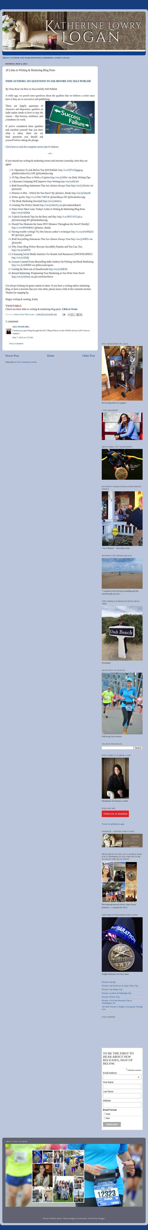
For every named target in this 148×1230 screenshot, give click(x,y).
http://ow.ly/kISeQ (21, 276)
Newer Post (12, 355)
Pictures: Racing (108, 982)
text (108, 1118)
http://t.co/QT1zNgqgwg (70, 170)
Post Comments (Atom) (27, 362)
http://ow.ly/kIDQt (21, 212)
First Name (108, 1082)
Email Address (121, 1073)
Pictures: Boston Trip (110, 997)
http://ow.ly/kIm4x (80, 185)
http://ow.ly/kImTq (49, 205)
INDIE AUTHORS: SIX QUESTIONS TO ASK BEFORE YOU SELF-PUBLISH (48, 81)
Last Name (108, 1091)
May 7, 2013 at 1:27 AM (22, 337)
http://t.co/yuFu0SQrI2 (82, 231)
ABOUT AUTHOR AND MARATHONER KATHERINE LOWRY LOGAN (36, 58)
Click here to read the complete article (24, 146)
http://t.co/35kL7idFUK (38, 197)
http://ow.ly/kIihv (59, 177)
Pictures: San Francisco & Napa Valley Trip (120, 985)
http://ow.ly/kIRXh (58, 269)
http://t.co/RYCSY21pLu (69, 216)
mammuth (82, 1218)
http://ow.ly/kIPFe (80, 239)
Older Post (88, 355)
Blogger (101, 1218)
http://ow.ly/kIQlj (20, 257)
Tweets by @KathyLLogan (113, 824)
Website (107, 1100)
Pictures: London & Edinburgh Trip (117, 993)
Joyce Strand (18, 326)
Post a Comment (16, 343)
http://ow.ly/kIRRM (21, 265)
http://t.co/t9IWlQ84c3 (23, 227)
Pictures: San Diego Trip (112, 989)
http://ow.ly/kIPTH (21, 250)
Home (50, 355)
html (108, 1114)
